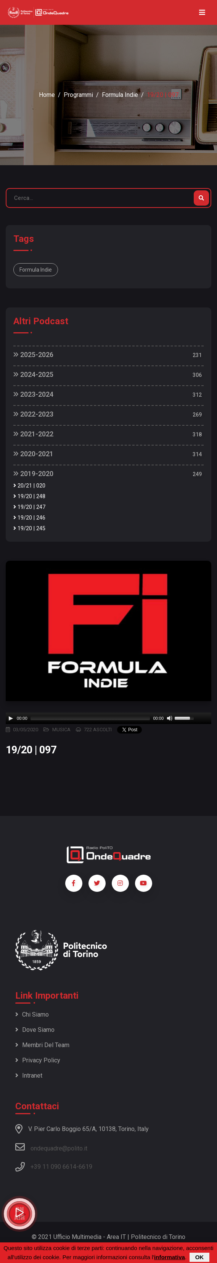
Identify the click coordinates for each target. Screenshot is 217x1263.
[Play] (11, 718)
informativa (169, 1257)
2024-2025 (33, 374)
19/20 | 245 (29, 528)
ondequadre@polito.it (51, 1147)
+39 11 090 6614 (53, 1166)
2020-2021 (33, 454)
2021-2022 (33, 434)
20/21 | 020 (29, 486)
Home (47, 94)
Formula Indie (120, 94)
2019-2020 (33, 474)
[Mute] (170, 718)
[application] (108, 718)
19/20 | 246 (29, 518)
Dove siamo (35, 1029)
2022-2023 (33, 414)
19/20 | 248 (29, 496)
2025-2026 (33, 355)
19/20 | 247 (29, 507)
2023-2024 (33, 394)
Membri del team (42, 1045)
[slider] (90, 718)
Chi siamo (32, 1014)
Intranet (28, 1075)
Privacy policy (37, 1060)
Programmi (78, 94)
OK (199, 1257)
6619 (85, 1166)
